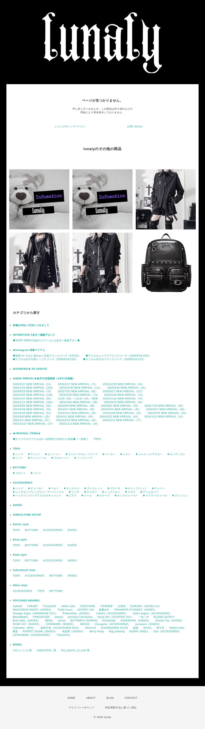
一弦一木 (144, 617)
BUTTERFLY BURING (83, 620)
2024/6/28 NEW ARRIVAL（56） (33, 409)
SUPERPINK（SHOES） (136, 620)
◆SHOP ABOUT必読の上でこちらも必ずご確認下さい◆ (46, 340)
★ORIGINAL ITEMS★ (26, 433)
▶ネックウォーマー (126, 495)
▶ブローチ (114, 488)
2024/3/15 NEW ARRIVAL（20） (168, 413)
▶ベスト (125, 454)
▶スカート (19, 473)
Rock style (20, 539)
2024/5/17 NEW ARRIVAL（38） (166, 409)
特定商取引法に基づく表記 (121, 707)
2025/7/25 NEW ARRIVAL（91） (78, 391)
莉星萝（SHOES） (73, 631)
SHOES (17, 505)
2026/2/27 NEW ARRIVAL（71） (78, 384)
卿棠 (15, 631)
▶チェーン (158, 488)
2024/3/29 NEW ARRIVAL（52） (123, 413)
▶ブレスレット (93, 488)
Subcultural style (24, 570)
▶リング (74, 492)
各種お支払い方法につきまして (31, 325)
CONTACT (131, 698)
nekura (58, 617)
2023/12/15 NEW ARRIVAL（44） (77, 420)
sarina (62, 620)
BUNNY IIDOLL (139, 631)
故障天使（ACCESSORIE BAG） (60, 627)
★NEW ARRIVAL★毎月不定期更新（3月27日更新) (43, 378)
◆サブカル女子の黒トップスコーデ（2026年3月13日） (45, 359)
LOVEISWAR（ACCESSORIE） (32, 635)
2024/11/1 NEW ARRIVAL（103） (33, 402)
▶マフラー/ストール (155, 495)
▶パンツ (36, 473)
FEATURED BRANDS (26, 600)
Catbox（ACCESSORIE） (112, 613)
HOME (71, 698)
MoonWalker (20, 617)
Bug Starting (117, 631)
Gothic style (21, 524)
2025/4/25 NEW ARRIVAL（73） (79, 395)
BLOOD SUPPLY (164, 617)
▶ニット (18, 457)
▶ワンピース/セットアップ (81, 454)
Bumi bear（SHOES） (26, 620)
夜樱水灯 (104, 609)
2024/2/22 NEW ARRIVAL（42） (120, 416)
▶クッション (180, 495)
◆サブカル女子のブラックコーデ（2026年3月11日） (114, 359)
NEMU (49, 620)
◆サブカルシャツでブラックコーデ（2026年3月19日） (118, 355)
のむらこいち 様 (22, 650)
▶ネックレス (71, 488)
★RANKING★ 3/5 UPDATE (30, 369)
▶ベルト (54, 488)
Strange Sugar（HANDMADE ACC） (35, 613)
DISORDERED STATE (114, 627)
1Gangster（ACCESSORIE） (112, 624)
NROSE (85, 624)
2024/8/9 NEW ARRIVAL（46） (77, 405)
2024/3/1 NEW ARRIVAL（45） (75, 416)
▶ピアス (71, 495)
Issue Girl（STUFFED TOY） (115, 617)
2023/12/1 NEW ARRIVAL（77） (123, 420)
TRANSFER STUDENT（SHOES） (135, 609)
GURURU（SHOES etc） (146, 606)
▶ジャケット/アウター (149, 454)
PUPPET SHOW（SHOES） (40, 631)
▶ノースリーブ (83, 457)
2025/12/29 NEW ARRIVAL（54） (123, 384)
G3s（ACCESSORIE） (168, 631)
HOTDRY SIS (85, 609)
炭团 (135, 627)
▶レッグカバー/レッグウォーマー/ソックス (38, 492)
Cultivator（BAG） (24, 627)
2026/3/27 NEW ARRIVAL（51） (33, 384)
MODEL (17, 644)
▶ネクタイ (90, 492)
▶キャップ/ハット (136, 488)
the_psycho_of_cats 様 (75, 650)
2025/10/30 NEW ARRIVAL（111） (80, 387)
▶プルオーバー (60, 457)
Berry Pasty (97, 631)
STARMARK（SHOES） (60, 624)
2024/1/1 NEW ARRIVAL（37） (32, 420)
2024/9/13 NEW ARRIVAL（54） (124, 402)
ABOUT (90, 698)
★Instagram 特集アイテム (29, 350)
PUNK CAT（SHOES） (27, 624)
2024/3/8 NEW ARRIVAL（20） (32, 416)
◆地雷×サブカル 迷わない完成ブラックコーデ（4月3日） (47, 355)
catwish (17, 606)
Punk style (20, 554)
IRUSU (147, 627)
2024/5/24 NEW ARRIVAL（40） (121, 409)
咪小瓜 (160, 627)
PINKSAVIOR (41, 617)
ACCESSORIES (22, 482)
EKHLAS (90, 627)
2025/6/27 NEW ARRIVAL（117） (123, 391)
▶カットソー (53, 454)
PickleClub (109, 620)
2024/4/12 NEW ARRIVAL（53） (78, 413)
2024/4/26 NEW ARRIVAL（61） (33, 413)
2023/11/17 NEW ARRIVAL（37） (33, 423)
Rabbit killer (177, 627)
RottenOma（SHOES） (77, 613)
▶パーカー (109, 454)
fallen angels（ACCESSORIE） (152, 613)
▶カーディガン (176, 454)
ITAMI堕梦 (106, 606)
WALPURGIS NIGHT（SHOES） (33, 609)
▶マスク (130, 492)
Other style (20, 585)
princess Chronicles (80, 617)
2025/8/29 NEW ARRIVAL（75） (33, 391)
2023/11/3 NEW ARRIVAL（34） (79, 423)
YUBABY (32, 606)
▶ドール (86, 495)
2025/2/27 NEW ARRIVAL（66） (33, 398)
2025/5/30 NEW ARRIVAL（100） (33, 395)
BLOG (110, 698)
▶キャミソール (37, 457)
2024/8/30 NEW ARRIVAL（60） (33, 405)
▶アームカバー (149, 492)
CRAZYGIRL (88, 606)
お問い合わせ (135, 126)
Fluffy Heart (65, 609)
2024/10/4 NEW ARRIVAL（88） (79, 402)
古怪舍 (122, 606)
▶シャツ (18, 454)
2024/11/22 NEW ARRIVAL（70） (123, 398)
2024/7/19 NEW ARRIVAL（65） (165, 405)
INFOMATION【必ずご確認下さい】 (34, 334)
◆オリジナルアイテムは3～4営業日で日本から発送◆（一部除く (51, 439)
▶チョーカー (36, 488)
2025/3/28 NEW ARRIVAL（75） (124, 395)
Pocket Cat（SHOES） (170, 620)
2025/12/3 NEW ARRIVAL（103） (33, 387)
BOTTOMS (19, 467)
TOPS (97, 439)
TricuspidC (49, 606)
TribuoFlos (63, 635)
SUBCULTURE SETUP (27, 514)
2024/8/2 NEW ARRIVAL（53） (120, 405)
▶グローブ (103, 495)
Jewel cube (68, 606)
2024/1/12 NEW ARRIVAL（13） (165, 416)
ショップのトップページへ (70, 126)
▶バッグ (18, 488)
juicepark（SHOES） (148, 624)
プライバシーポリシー (81, 707)
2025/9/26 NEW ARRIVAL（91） (127, 387)
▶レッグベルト (111, 492)
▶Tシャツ (34, 454)
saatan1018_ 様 (46, 650)
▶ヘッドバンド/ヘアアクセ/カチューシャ (37, 495)
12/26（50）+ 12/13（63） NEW (78, 398)
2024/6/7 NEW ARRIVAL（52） (77, 409)
